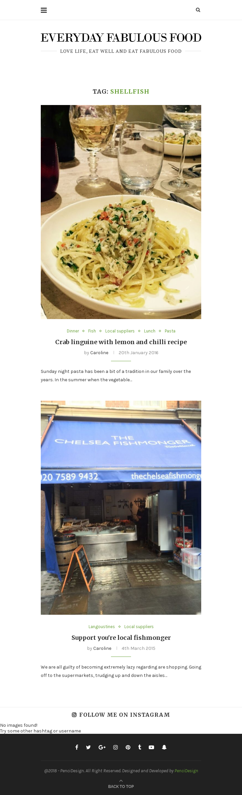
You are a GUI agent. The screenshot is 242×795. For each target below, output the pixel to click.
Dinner (73, 330)
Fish (92, 330)
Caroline (99, 353)
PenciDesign (186, 771)
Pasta (170, 330)
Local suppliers (120, 330)
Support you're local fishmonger (121, 637)
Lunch (149, 330)
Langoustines (102, 626)
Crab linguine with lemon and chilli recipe (121, 342)
